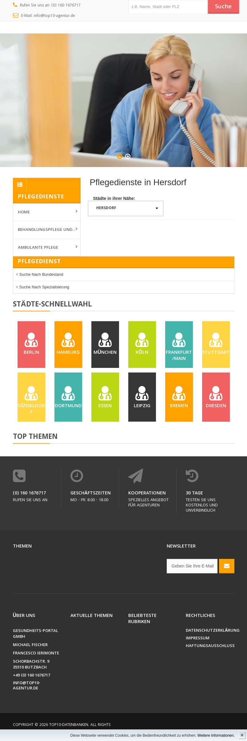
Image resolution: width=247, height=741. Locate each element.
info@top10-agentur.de (26, 686)
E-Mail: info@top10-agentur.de (44, 16)
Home (24, 212)
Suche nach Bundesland (41, 274)
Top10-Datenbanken (68, 725)
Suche (223, 7)
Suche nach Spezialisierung (44, 287)
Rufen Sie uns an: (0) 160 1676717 (47, 5)
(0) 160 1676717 (29, 493)
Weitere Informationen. (216, 735)
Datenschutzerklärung (210, 631)
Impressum (197, 639)
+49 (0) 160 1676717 (31, 676)
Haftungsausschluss (210, 646)
